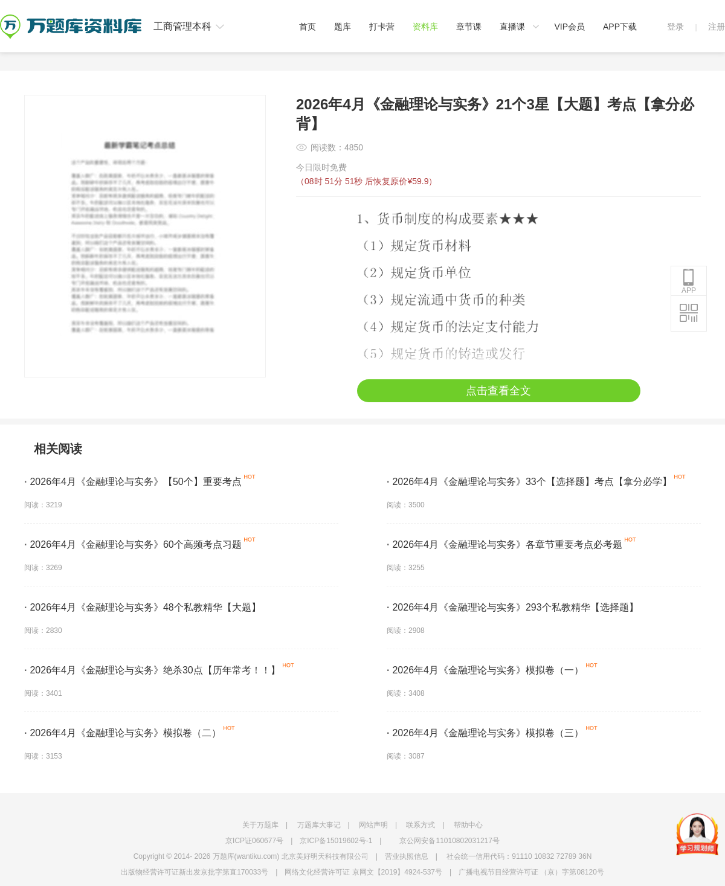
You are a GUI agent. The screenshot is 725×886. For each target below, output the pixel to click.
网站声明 (373, 825)
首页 (307, 26)
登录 (675, 26)
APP (689, 281)
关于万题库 (260, 825)
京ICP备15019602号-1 (336, 840)
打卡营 (382, 26)
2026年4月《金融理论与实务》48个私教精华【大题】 (142, 607)
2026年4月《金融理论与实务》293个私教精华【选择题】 (513, 607)
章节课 (469, 26)
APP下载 (620, 26)
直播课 (512, 26)
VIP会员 (569, 26)
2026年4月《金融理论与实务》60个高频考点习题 (133, 544)
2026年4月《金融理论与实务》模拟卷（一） (485, 670)
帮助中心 (468, 825)
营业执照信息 (406, 856)
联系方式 (420, 825)
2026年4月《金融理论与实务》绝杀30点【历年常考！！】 (152, 670)
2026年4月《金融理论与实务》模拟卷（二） (122, 733)
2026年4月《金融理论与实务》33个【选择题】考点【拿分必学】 (529, 482)
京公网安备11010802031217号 (449, 840)
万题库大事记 (319, 825)
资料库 (425, 26)
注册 (716, 26)
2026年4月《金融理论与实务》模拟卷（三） (485, 733)
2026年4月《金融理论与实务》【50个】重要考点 (133, 482)
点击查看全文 (498, 391)
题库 (342, 26)
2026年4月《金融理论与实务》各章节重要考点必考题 (504, 544)
